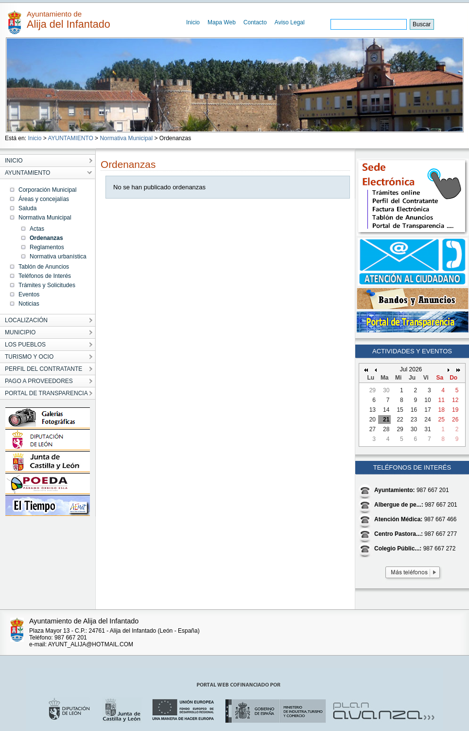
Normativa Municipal (126, 138)
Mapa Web (222, 22)
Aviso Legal (290, 22)
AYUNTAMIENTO (70, 138)
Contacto (255, 22)
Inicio (193, 22)
